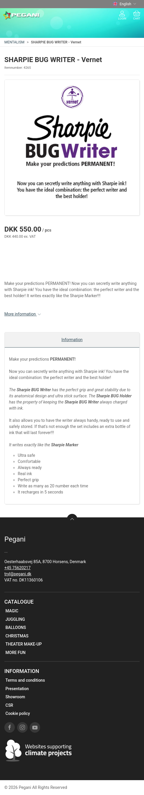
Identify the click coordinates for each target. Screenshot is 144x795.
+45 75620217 (17, 567)
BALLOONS (16, 627)
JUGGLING (15, 619)
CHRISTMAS (17, 636)
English (124, 4)
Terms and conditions (25, 680)
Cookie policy (18, 713)
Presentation (17, 688)
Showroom (15, 696)
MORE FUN (16, 652)
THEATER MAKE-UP (24, 644)
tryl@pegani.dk (17, 574)
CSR (9, 705)
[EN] (21, 15)
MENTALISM (14, 42)
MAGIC (12, 611)
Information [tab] (72, 339)
